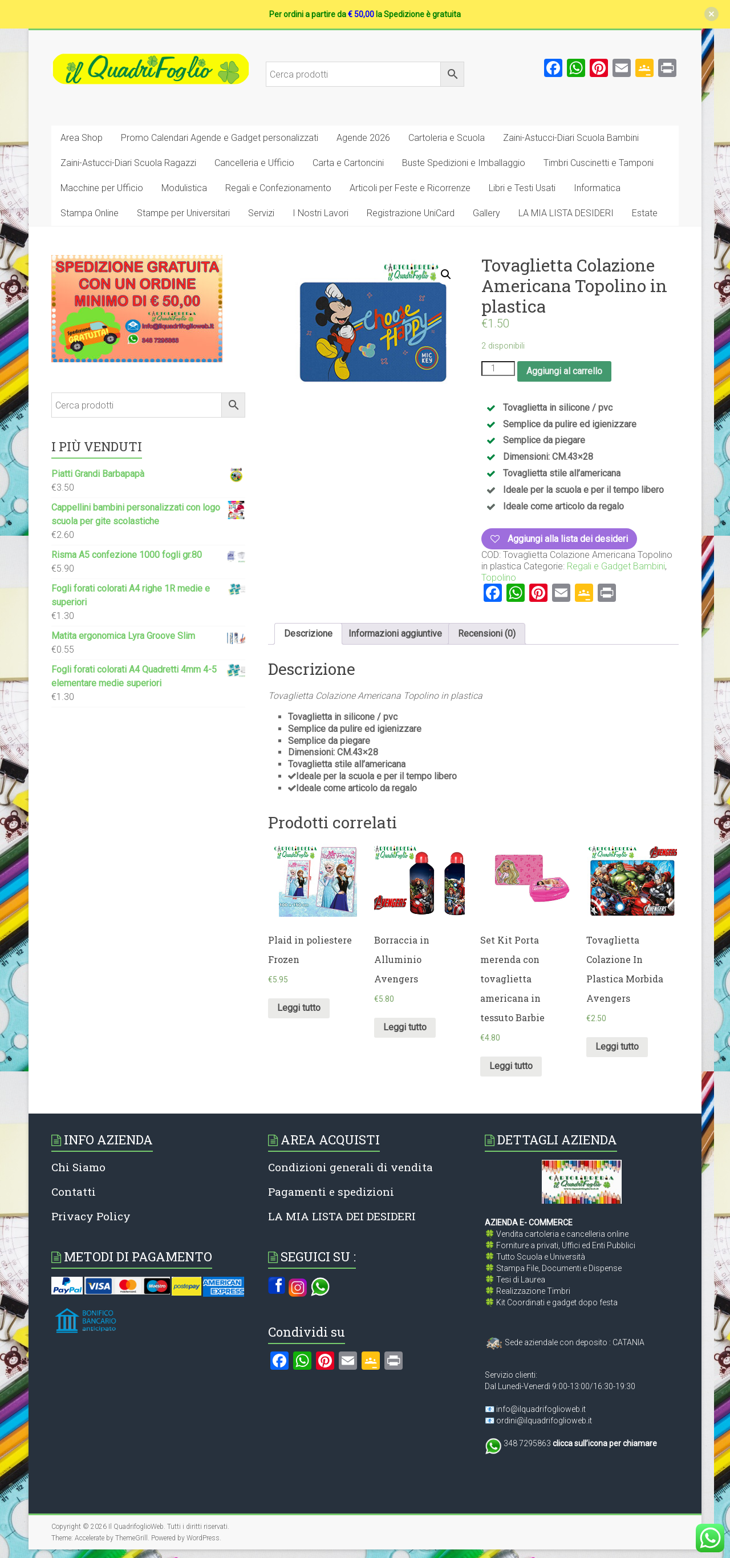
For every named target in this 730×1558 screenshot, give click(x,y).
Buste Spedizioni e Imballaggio (463, 162)
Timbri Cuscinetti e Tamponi (599, 162)
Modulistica (184, 188)
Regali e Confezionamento (278, 188)
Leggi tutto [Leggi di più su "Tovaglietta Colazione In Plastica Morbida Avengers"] (617, 1046)
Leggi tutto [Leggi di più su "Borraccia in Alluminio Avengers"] (405, 1027)
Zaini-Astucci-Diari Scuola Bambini (571, 137)
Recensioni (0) (487, 633)
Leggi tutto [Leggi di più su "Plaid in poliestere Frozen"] (299, 1007)
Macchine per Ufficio (101, 188)
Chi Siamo (78, 1167)
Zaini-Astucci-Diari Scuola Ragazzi (128, 162)
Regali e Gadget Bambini (616, 566)
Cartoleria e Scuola (446, 137)
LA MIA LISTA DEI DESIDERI (342, 1216)
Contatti (73, 1191)
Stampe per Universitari (183, 213)
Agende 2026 (363, 137)
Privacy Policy (91, 1216)
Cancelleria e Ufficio (254, 162)
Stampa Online (89, 213)
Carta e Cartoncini (348, 162)
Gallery (486, 213)
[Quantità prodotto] (497, 368)
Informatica (597, 188)
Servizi (261, 213)
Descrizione (308, 633)
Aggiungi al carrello (564, 371)
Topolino (498, 577)
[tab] (308, 634)
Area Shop (81, 137)
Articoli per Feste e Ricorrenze (410, 188)
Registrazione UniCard (411, 213)
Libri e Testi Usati (522, 188)
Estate (645, 213)
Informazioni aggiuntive (395, 633)
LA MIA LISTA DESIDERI (566, 213)
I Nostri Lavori (320, 213)
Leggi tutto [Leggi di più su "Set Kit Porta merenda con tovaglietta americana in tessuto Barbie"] (511, 1066)
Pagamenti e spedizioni (331, 1191)
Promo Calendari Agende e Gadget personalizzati (219, 137)
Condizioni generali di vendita (350, 1167)
